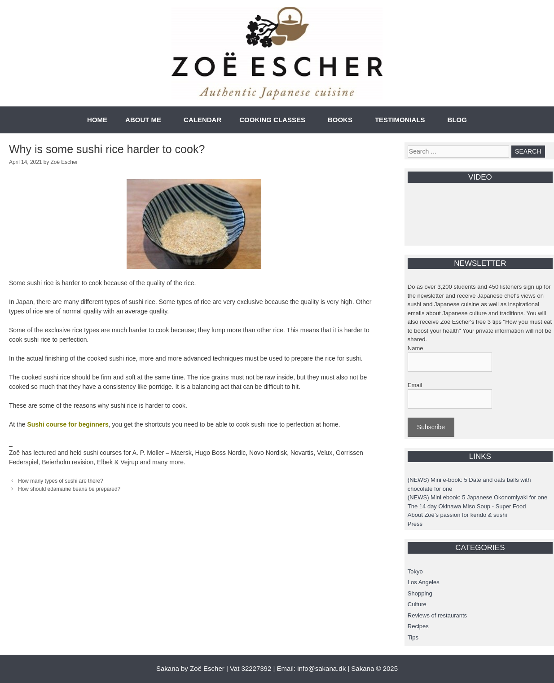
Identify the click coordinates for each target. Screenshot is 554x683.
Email (415, 385)
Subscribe (431, 427)
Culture (417, 604)
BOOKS (340, 119)
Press (415, 523)
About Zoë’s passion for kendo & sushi (457, 514)
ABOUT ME (143, 119)
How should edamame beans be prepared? (69, 489)
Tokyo (415, 571)
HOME (97, 119)
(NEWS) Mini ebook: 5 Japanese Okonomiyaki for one (477, 497)
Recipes (418, 626)
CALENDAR (202, 119)
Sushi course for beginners (67, 424)
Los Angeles (424, 582)
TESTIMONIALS (400, 119)
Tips (413, 637)
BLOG (457, 119)
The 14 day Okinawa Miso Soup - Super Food (467, 506)
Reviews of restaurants (437, 615)
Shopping (420, 593)
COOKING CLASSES (272, 119)
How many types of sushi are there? (60, 481)
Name (415, 348)
